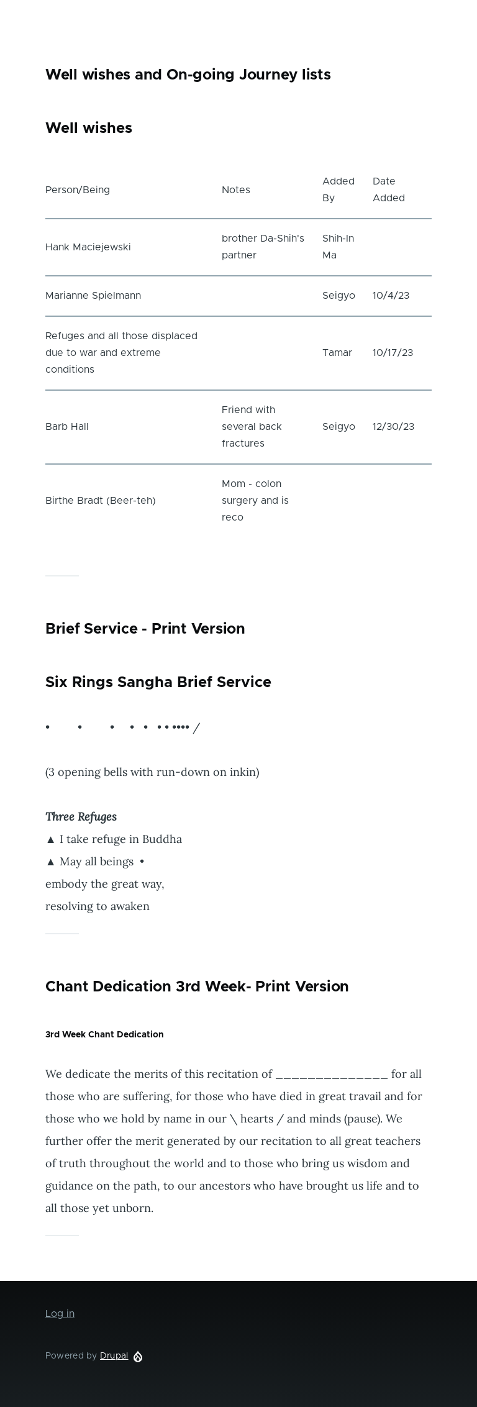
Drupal (114, 1356)
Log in (60, 1314)
